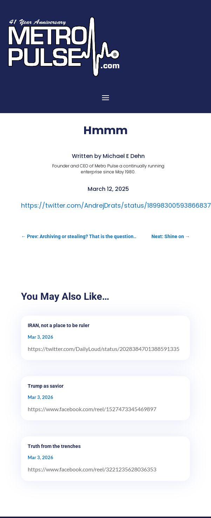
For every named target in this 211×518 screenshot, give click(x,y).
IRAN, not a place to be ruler (58, 325)
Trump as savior (45, 386)
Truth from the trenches (54, 446)
